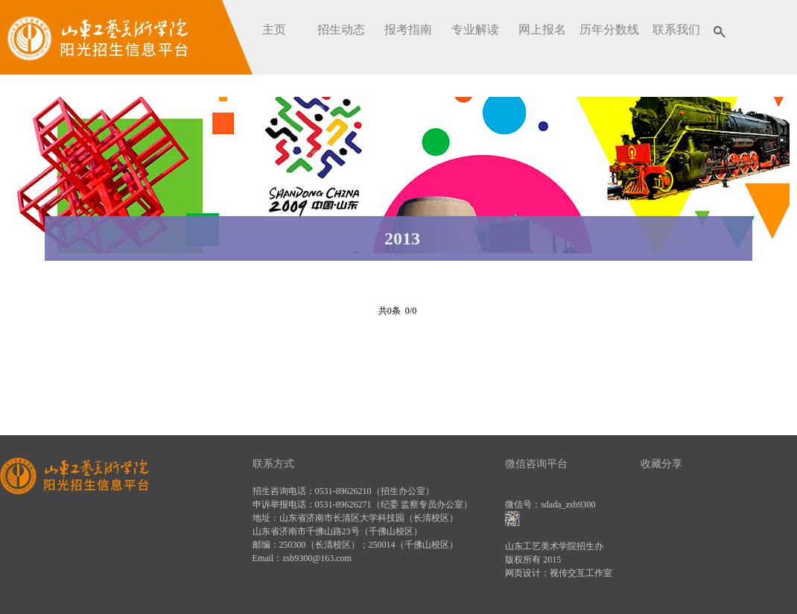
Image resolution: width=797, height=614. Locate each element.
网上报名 (542, 29)
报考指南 (408, 29)
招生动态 (341, 29)
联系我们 (676, 29)
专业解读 (475, 29)
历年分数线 (609, 29)
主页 (274, 29)
